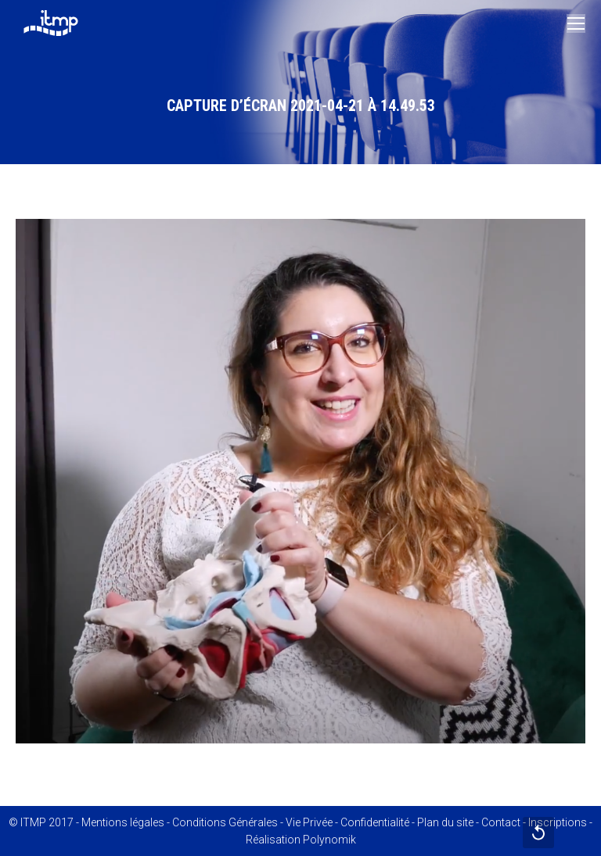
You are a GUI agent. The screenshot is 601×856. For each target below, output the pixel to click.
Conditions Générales (225, 822)
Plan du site (445, 822)
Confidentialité (374, 822)
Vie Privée (309, 822)
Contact (500, 822)
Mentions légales (122, 822)
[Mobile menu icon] (576, 23)
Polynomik (329, 839)
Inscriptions (557, 822)
